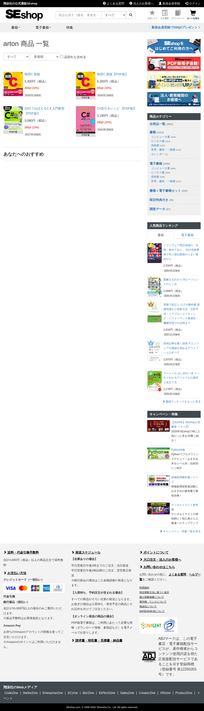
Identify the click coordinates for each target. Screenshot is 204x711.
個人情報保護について (151, 597)
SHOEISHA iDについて (152, 611)
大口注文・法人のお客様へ (160, 559)
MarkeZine (30, 693)
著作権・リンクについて (153, 601)
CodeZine (11, 693)
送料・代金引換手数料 (21, 552)
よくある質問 (113, 3)
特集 (69, 27)
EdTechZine (107, 693)
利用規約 (144, 587)
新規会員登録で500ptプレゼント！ (176, 27)
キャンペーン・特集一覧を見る (180, 531)
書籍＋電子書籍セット (165, 190)
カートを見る (193, 14)
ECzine (73, 693)
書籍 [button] (14, 27)
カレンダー (159, 154)
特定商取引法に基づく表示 (154, 592)
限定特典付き (159, 200)
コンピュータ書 (163, 136)
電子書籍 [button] (42, 27)
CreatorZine (147, 693)
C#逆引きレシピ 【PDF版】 (116, 108)
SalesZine (127, 693)
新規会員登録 (169, 3)
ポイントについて (154, 552)
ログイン (193, 3)
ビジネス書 (160, 141)
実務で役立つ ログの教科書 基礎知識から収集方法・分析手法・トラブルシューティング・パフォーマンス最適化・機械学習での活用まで (181, 314)
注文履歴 (165, 14)
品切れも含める (73, 57)
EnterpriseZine (53, 693)
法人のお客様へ (141, 3)
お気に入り (152, 14)
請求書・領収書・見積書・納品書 (96, 640)
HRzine (165, 693)
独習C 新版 (32, 74)
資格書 (158, 145)
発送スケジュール (85, 552)
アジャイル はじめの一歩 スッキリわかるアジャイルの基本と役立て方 (181, 378)
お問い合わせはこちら (157, 567)
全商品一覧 (157, 124)
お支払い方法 (14, 573)
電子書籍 (156, 163)
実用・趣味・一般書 (166, 149)
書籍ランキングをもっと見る (181, 401)
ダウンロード (178, 14)
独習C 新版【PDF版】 (112, 74)
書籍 (153, 132)
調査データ (157, 209)
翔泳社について (148, 606)
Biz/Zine (88, 693)
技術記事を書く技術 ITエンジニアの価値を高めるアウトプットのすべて (181, 348)
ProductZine (183, 693)
